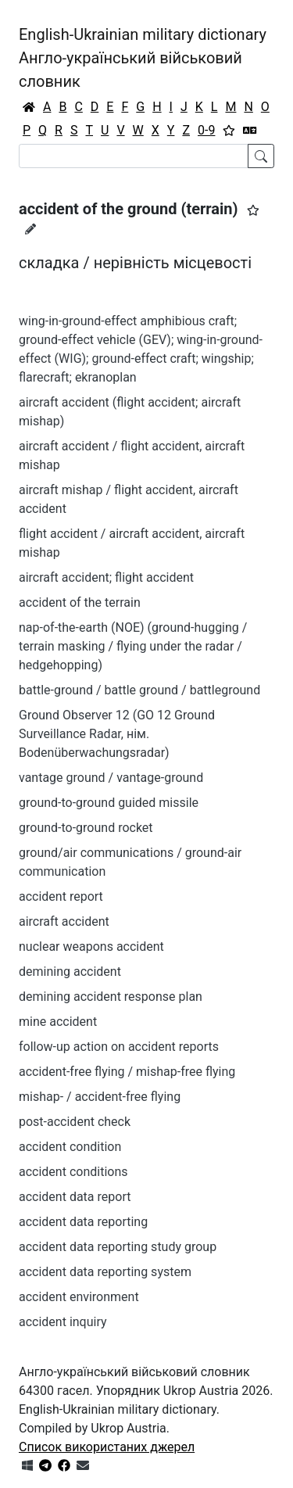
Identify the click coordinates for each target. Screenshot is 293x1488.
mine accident (58, 1021)
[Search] (133, 156)
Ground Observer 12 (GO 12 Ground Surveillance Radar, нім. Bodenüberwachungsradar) (117, 734)
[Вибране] (229, 130)
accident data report (74, 1196)
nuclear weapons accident (91, 946)
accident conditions (73, 1171)
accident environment (79, 1296)
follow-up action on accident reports (119, 1046)
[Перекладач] (250, 130)
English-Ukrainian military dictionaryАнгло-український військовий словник (142, 58)
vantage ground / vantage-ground (111, 777)
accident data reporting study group (117, 1246)
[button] (253, 210)
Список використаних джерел (107, 1447)
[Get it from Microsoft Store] (27, 1465)
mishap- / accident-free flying (99, 1096)
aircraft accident (64, 921)
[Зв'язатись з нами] (83, 1465)
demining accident (70, 971)
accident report (61, 896)
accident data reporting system (105, 1271)
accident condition (70, 1146)
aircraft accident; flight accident (106, 577)
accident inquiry (63, 1321)
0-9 (206, 130)
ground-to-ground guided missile (108, 802)
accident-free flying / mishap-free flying (127, 1071)
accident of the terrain (80, 602)
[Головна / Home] (29, 107)
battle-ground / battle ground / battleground (139, 690)
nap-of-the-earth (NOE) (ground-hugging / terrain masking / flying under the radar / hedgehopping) (133, 646)
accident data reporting (83, 1221)
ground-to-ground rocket (86, 827)
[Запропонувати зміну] (30, 229)
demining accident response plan (110, 996)
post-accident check (74, 1121)
